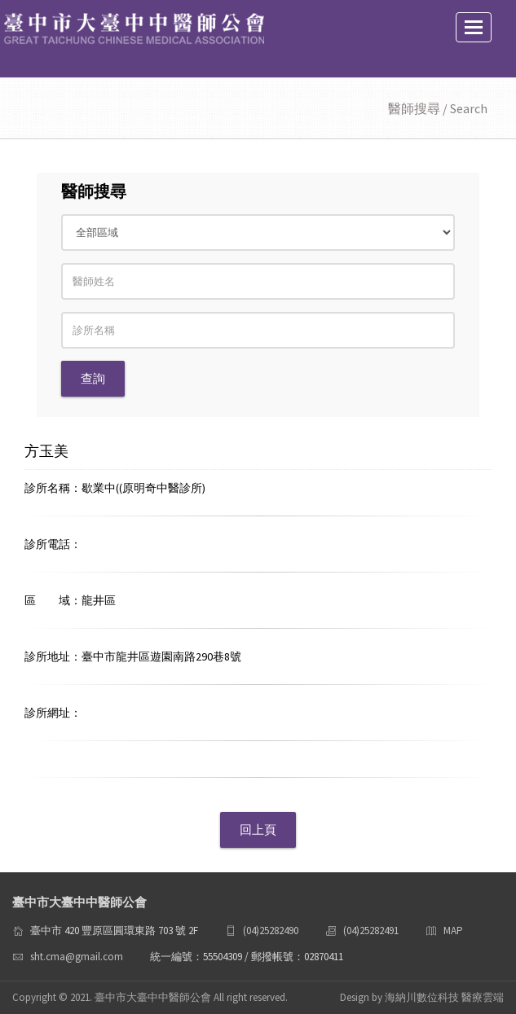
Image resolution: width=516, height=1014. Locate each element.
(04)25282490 (270, 930)
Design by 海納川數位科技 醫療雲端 (422, 997)
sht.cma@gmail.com (76, 957)
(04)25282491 (371, 930)
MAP (453, 930)
